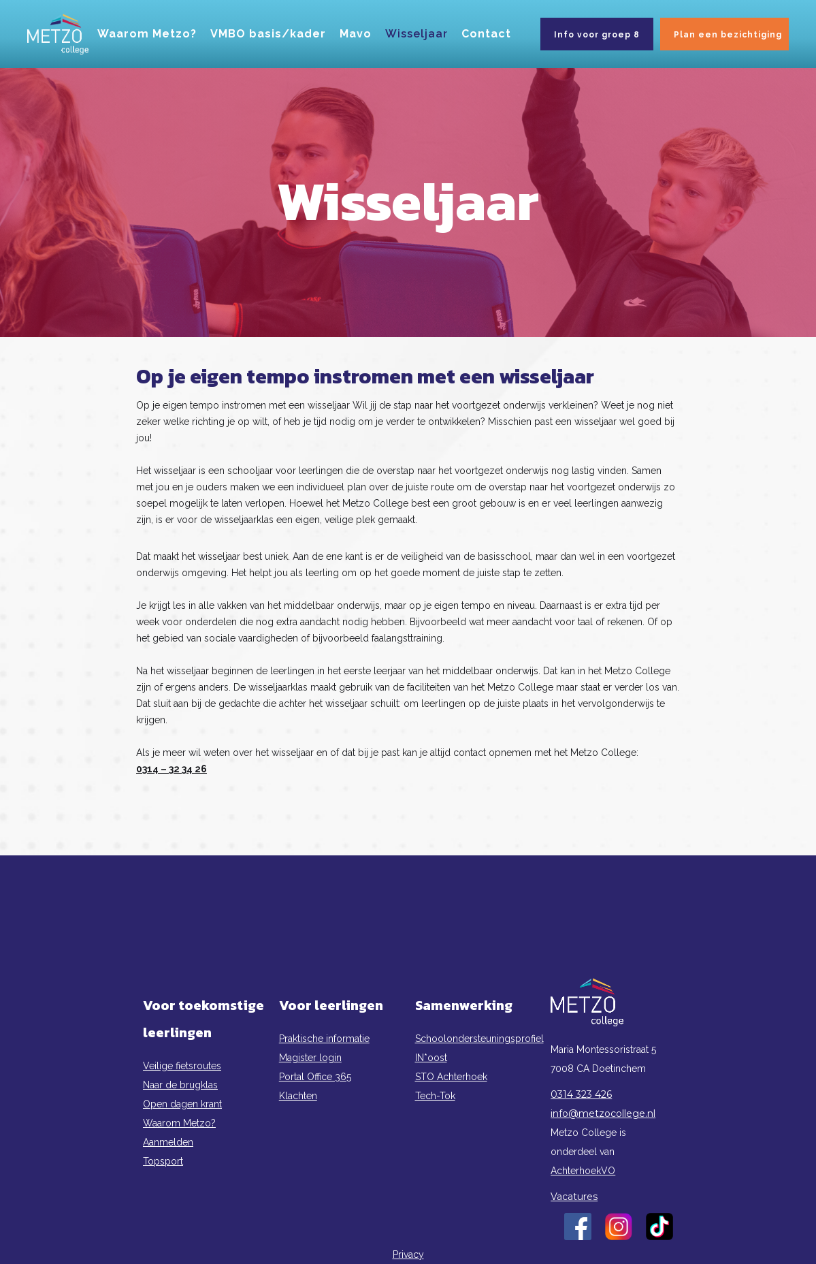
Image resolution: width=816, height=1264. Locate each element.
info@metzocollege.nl (603, 1113)
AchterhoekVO (583, 1170)
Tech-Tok (435, 1095)
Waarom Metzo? (147, 33)
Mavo (356, 33)
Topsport (163, 1161)
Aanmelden (168, 1142)
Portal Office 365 (315, 1076)
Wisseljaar (416, 33)
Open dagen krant (182, 1104)
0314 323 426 (581, 1094)
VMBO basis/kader (268, 33)
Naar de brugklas (180, 1084)
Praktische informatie (324, 1038)
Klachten (298, 1095)
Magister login (310, 1057)
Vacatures (574, 1196)
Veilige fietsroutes (182, 1065)
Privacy (408, 1254)
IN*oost (431, 1057)
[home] (57, 34)
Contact (486, 33)
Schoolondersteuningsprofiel (476, 1038)
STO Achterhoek (451, 1076)
